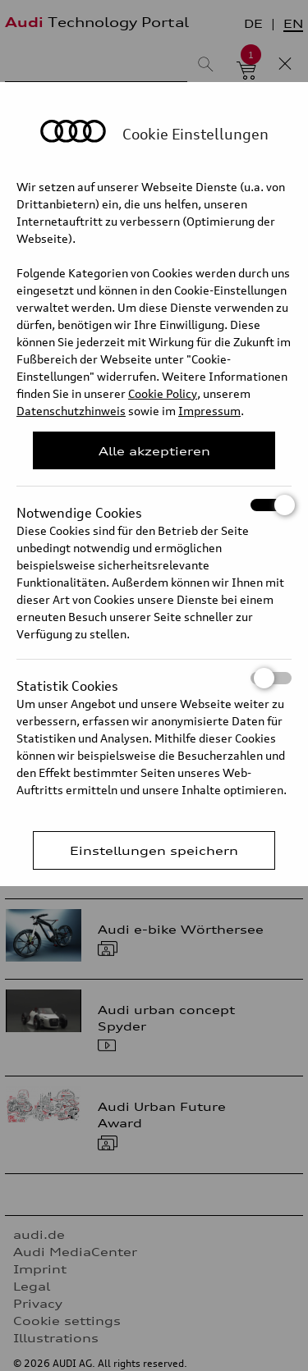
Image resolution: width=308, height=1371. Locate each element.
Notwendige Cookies (154, 505)
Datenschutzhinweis (71, 411)
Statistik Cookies (154, 678)
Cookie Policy (162, 393)
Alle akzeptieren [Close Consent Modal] (154, 451)
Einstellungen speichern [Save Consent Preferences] (154, 850)
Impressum (209, 411)
